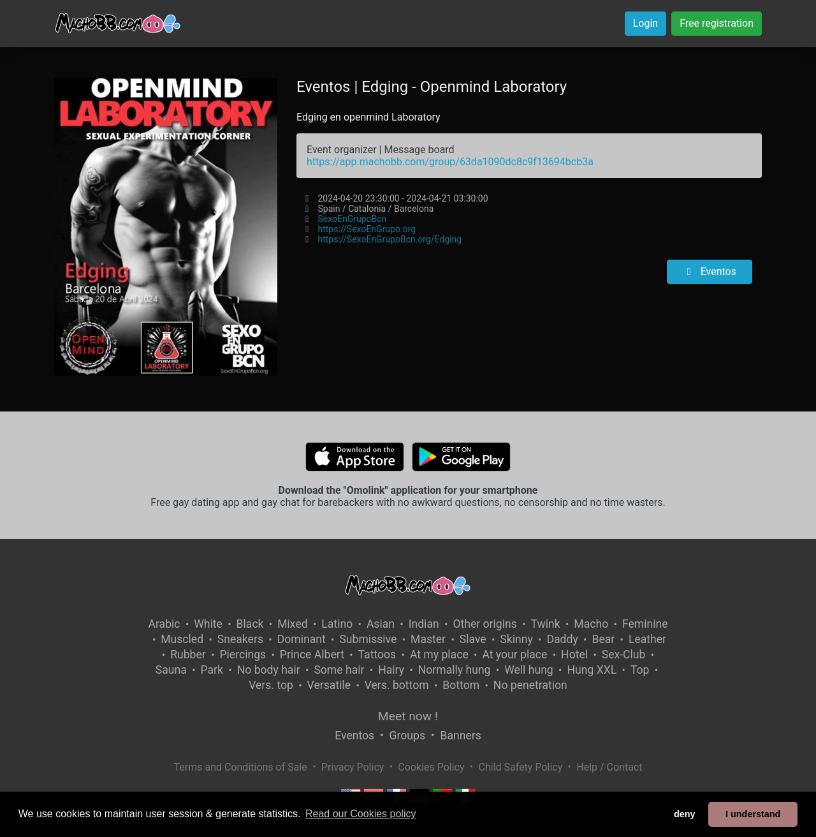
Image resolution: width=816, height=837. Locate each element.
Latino (337, 624)
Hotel (574, 654)
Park (212, 669)
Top (640, 669)
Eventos (709, 271)
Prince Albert (312, 654)
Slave (473, 639)
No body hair (268, 669)
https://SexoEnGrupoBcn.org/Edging (389, 239)
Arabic (164, 624)
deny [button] (685, 814)
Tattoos (377, 654)
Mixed (292, 624)
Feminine (645, 624)
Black (250, 624)
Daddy (562, 639)
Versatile (329, 685)
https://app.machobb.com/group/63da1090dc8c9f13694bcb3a (450, 162)
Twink (545, 624)
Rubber (188, 654)
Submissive (368, 639)
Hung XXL (591, 669)
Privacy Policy (352, 767)
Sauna (171, 669)
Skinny (516, 639)
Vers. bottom (397, 685)
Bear (603, 639)
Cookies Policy (431, 767)
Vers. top (271, 685)
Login (645, 23)
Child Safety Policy (521, 767)
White (208, 624)
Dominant (301, 639)
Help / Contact (609, 767)
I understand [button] (752, 814)
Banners (460, 735)
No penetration (530, 685)
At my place (439, 654)
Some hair (339, 669)
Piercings (242, 654)
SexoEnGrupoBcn (351, 219)
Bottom (460, 685)
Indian (424, 624)
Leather (647, 639)
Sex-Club (624, 654)
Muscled (182, 639)
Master (428, 639)
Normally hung (454, 669)
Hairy (391, 669)
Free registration (717, 23)
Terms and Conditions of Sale (240, 767)
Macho (591, 624)
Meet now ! (408, 716)
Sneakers (240, 639)
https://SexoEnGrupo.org (366, 229)
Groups (407, 735)
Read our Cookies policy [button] (360, 813)
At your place (514, 654)
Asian (381, 624)
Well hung (528, 669)
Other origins (484, 624)
